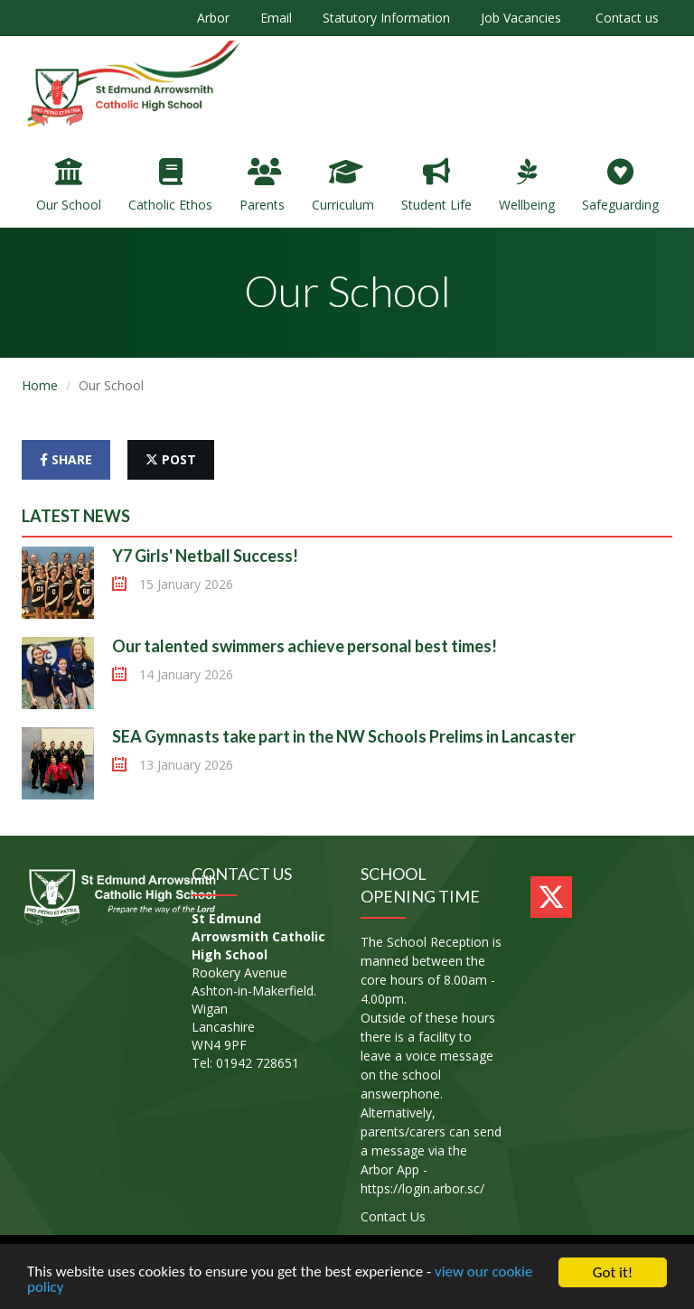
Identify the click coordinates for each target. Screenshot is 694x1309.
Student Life (436, 185)
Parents (262, 185)
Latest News (76, 516)
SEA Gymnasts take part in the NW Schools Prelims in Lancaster (344, 736)
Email (276, 17)
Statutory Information (386, 17)
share (66, 459)
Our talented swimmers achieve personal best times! (304, 646)
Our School (68, 185)
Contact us (625, 17)
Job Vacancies (521, 17)
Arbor (213, 17)
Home (40, 385)
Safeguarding (620, 185)
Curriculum (343, 185)
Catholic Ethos (170, 185)
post (170, 459)
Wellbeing (527, 185)
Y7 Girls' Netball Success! (205, 556)
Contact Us (393, 1216)
